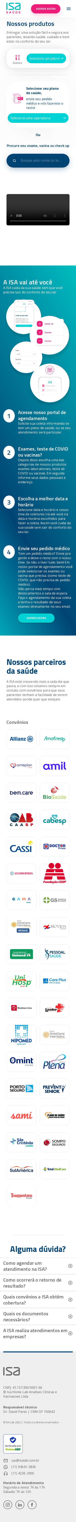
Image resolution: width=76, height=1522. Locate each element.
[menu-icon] (68, 8)
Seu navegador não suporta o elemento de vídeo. (38, 209)
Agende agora (45, 8)
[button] (38, 1265)
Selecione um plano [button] (44, 58)
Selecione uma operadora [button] (30, 118)
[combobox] (42, 160)
